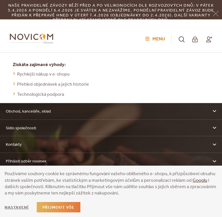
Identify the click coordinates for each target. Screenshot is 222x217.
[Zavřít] (216, 13)
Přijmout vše (58, 207)
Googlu (200, 180)
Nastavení (17, 207)
